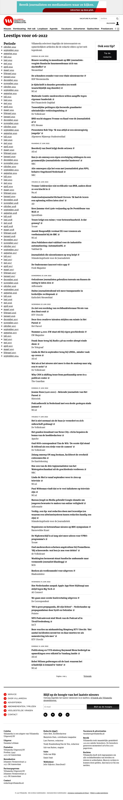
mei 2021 (8, 103)
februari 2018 (10, 233)
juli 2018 (8, 216)
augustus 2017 (10, 252)
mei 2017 (8, 262)
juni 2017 (8, 259)
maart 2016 (9, 309)
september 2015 (11, 329)
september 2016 (11, 289)
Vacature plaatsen (88, 18)
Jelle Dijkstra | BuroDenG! (54, 764)
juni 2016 (8, 299)
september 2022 (11, 50)
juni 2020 (8, 139)
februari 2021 (10, 113)
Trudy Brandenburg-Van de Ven (56, 744)
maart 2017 (9, 269)
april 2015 (8, 346)
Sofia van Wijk (49, 754)
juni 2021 (8, 100)
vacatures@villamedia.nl (93, 733)
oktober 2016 (10, 286)
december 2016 (11, 279)
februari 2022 (10, 73)
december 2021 (11, 80)
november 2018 (11, 203)
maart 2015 (9, 349)
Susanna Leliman (11, 743)
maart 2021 (9, 110)
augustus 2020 (10, 133)
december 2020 (11, 120)
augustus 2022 (10, 53)
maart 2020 (9, 149)
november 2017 (11, 243)
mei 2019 (8, 183)
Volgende (88, 676)
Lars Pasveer (48, 740)
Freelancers (107, 29)
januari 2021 (9, 116)
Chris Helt (47, 733)
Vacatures (66, 29)
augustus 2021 (10, 93)
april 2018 (8, 226)
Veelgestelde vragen (20, 710)
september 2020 (11, 130)
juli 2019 (7, 176)
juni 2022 (8, 60)
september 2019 (11, 169)
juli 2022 (7, 56)
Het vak (32, 29)
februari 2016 (10, 312)
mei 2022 (8, 63)
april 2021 (8, 106)
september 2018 (11, 209)
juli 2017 (7, 256)
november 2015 (11, 322)
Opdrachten (93, 29)
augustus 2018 (10, 213)
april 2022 (8, 66)
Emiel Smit (48, 757)
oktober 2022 (10, 46)
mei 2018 (8, 223)
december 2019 (11, 159)
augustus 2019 (10, 173)
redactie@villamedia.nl (14, 783)
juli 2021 (7, 96)
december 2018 (11, 199)
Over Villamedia (17, 698)
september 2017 (11, 249)
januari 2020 (9, 156)
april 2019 (8, 186)
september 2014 (11, 356)
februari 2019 (10, 193)
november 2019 (11, 163)
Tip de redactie (107, 55)
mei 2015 (8, 342)
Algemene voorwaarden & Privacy (78, 793)
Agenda (54, 29)
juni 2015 (8, 339)
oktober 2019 (10, 166)
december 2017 (11, 239)
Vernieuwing (19, 29)
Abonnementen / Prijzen (22, 706)
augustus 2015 (10, 332)
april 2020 (8, 146)
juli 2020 (8, 136)
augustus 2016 (10, 292)
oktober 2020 (10, 126)
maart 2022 (9, 70)
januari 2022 (9, 76)
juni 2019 (8, 179)
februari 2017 (10, 272)
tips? (55, 731)
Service (12, 694)
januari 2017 (9, 276)
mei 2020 (8, 143)
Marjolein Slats (49, 737)
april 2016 (8, 306)
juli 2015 (7, 336)
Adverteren (79, 29)
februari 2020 (10, 153)
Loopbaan (42, 29)
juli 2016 (7, 296)
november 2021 (11, 83)
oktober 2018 (10, 206)
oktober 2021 (10, 86)
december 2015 (11, 319)
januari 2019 (9, 196)
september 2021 (11, 90)
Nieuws (7, 29)
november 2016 (11, 282)
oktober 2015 (10, 326)
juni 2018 (8, 219)
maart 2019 (9, 189)
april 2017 (8, 266)
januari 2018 (9, 236)
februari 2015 (10, 352)
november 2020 (11, 123)
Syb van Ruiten (49, 747)
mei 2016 (8, 302)
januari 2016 (9, 316)
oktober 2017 (10, 246)
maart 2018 (9, 229)
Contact (12, 714)
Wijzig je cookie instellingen (99, 793)
